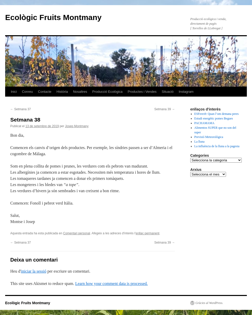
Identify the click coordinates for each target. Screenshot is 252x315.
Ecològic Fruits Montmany (53, 17)
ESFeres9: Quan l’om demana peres (216, 114)
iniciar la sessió (34, 271)
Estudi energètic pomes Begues (213, 118)
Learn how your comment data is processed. (111, 283)
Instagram (186, 92)
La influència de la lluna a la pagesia (217, 146)
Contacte (44, 92)
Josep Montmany (76, 126)
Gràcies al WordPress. (209, 303)
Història (62, 92)
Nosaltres (80, 92)
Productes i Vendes (142, 92)
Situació (168, 92)
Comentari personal (76, 233)
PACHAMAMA (204, 123)
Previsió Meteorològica (208, 137)
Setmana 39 (164, 109)
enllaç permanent (147, 233)
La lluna (199, 141)
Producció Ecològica (107, 92)
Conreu (27, 92)
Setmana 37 (20, 109)
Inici (14, 92)
